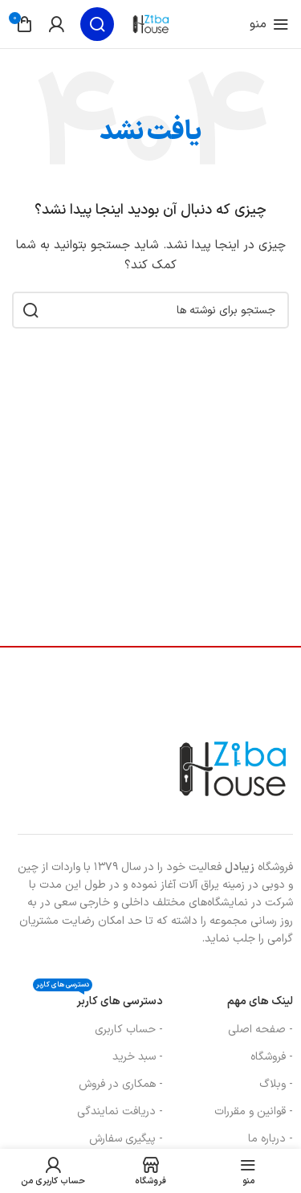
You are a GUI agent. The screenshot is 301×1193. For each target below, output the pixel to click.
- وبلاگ (276, 1084)
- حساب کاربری (129, 1029)
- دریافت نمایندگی (120, 1111)
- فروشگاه (271, 1056)
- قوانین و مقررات (253, 1111)
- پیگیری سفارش (126, 1138)
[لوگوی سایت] (151, 23)
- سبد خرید (137, 1056)
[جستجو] (97, 24)
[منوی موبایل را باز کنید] (269, 24)
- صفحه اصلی (260, 1029)
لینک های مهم (260, 1001)
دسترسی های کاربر (98, 999)
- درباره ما (270, 1138)
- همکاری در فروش (121, 1084)
